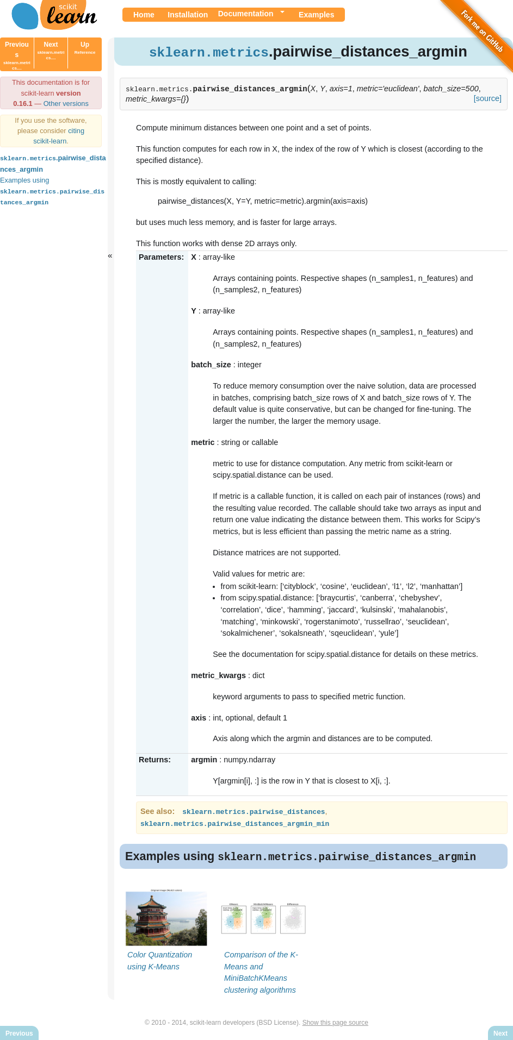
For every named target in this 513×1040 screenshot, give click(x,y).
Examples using (52, 190)
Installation (188, 14)
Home (143, 14)
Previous (16, 56)
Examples (316, 14)
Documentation (246, 13)
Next (51, 50)
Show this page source (335, 1022)
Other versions (66, 103)
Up (85, 48)
